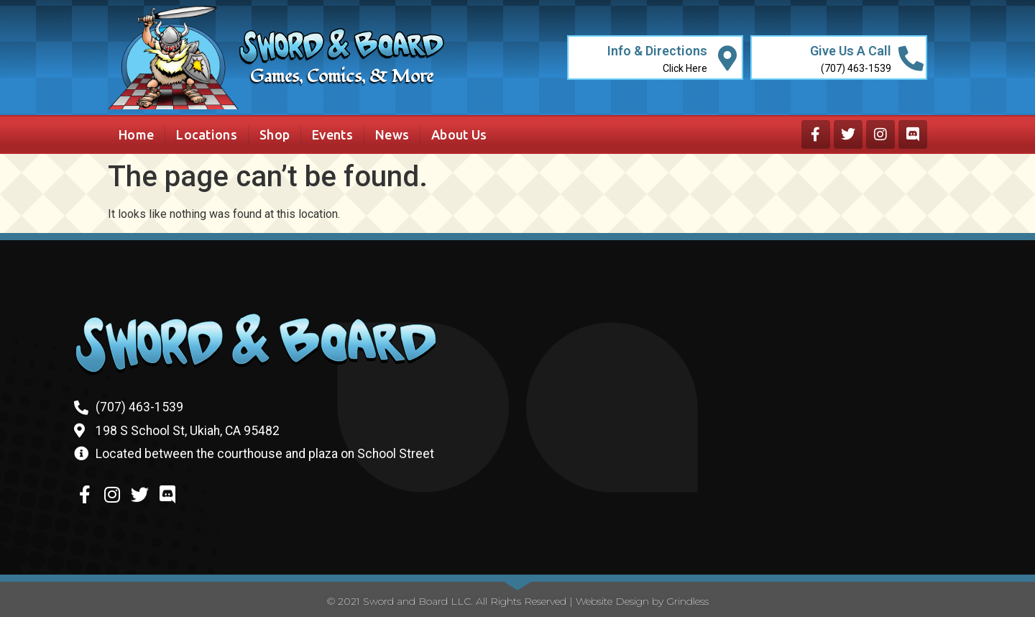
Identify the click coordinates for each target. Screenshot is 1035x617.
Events (332, 134)
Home (136, 134)
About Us (459, 134)
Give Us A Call (850, 50)
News (392, 134)
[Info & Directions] (727, 57)
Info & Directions (657, 50)
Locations (206, 134)
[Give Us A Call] (911, 57)
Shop (274, 134)
